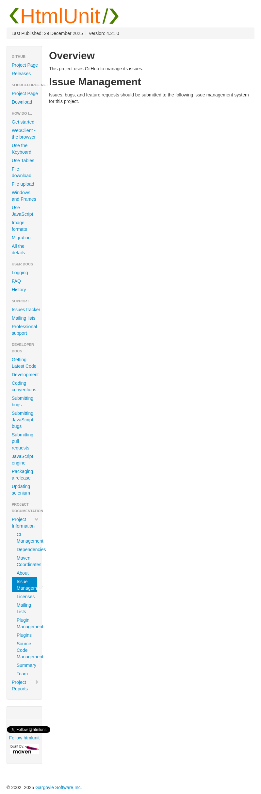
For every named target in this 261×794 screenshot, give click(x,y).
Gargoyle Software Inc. (58, 787)
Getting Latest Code (24, 363)
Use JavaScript (22, 211)
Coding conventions (24, 386)
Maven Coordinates (27, 561)
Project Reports (25, 685)
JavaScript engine (22, 459)
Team (22, 673)
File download (21, 172)
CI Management (27, 538)
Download (22, 102)
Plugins (24, 635)
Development (25, 374)
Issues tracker (26, 309)
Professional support (24, 330)
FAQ (16, 281)
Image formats (19, 226)
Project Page (25, 65)
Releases (21, 73)
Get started (23, 122)
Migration (21, 237)
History (19, 289)
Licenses (26, 596)
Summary (26, 665)
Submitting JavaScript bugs (22, 420)
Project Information (25, 523)
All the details (18, 249)
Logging (20, 272)
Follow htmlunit (24, 737)
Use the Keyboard (21, 149)
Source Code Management (27, 650)
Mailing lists (23, 318)
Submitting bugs (22, 401)
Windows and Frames (24, 196)
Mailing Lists (24, 608)
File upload (23, 184)
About (23, 573)
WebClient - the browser (24, 134)
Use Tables (23, 160)
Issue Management (27, 585)
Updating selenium (21, 490)
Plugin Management (27, 623)
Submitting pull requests (22, 441)
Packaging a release (22, 475)
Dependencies (27, 549)
